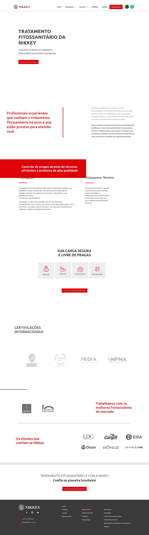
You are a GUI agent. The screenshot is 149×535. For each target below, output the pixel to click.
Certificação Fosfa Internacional (89, 347)
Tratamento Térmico (111, 520)
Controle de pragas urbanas (113, 516)
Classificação (86, 520)
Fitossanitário (86, 509)
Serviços (83, 7)
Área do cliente (67, 516)
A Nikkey (94, 7)
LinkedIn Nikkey (38, 512)
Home (59, 7)
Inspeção (85, 516)
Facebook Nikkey (27, 512)
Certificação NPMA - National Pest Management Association (117, 347)
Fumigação (107, 513)
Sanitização (107, 509)
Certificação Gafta (60, 347)
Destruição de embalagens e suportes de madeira (117, 524)
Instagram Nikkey (32, 512)
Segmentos (70, 7)
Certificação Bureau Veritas (32, 347)
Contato (105, 7)
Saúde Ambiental (87, 513)
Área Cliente (116, 7)
